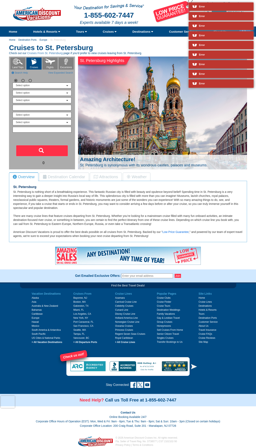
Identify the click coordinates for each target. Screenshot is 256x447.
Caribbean (37, 313)
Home (13, 31)
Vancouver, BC (81, 338)
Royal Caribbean (124, 338)
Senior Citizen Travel (168, 334)
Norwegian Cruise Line (127, 322)
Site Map (203, 342)
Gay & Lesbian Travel (168, 318)
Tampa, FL (79, 334)
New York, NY (80, 318)
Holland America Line (126, 318)
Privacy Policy (123, 445)
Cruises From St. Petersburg (45, 53)
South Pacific (39, 334)
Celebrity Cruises (124, 305)
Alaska (35, 297)
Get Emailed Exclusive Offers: (98, 275)
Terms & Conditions (142, 445)
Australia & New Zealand (45, 305)
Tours (81, 31)
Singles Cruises (165, 338)
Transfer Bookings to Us (169, 342)
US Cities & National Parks (46, 338)
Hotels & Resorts (46, 31)
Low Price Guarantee (175, 232)
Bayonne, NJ (80, 297)
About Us (203, 326)
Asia (34, 301)
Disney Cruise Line (125, 313)
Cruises (109, 31)
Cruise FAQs (205, 334)
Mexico (35, 326)
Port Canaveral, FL (83, 322)
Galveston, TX (81, 305)
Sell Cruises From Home (170, 330)
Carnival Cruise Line (126, 301)
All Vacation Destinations (47, 342)
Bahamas (37, 309)
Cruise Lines (205, 301)
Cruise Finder (164, 301)
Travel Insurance (207, 330)
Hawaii (35, 322)
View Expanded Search (60, 73)
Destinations (142, 31)
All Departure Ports (85, 342)
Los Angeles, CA (82, 313)
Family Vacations (166, 313)
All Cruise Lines (125, 342)
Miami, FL (78, 309)
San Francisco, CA (83, 326)
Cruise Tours (163, 305)
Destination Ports (27, 39)
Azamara (120, 297)
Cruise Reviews (207, 338)
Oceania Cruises (124, 326)
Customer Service (183, 31)
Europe (43, 39)
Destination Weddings (168, 309)
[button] (194, 366)
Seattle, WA (79, 330)
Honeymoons (164, 326)
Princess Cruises (124, 330)
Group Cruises (164, 322)
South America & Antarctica (46, 330)
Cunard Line (121, 309)
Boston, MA (79, 301)
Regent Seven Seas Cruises (130, 334)
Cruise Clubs (164, 297)
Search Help (20, 72)
